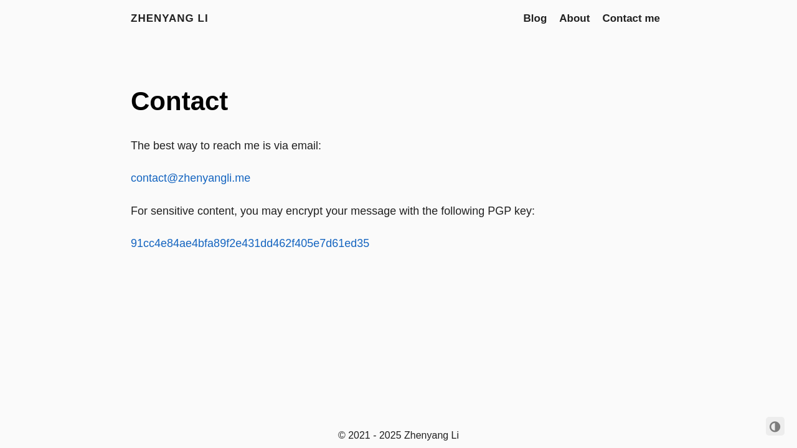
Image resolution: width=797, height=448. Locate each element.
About (574, 18)
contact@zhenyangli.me (190, 178)
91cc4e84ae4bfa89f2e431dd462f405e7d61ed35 (250, 243)
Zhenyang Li (170, 18)
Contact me (631, 18)
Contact (179, 101)
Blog (535, 18)
